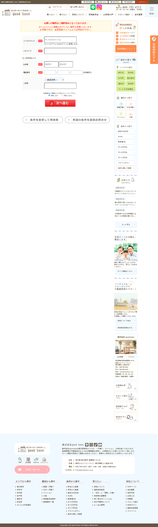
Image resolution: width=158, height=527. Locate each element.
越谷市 (19, 499)
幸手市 (19, 490)
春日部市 (20, 487)
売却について (78, 15)
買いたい (51, 15)
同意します (53, 95)
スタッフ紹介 (124, 15)
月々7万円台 (122, 157)
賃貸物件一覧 (48, 502)
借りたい (63, 15)
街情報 (130, 499)
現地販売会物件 (49, 499)
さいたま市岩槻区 (24, 505)
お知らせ (130, 496)
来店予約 (130, 493)
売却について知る (124, 321)
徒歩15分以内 (123, 131)
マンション (47, 493)
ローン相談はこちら (125, 271)
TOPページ (131, 487)
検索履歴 (129, 2)
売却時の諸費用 (100, 496)
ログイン (142, 2)
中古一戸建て (48, 490)
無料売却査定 (99, 490)
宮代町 (19, 493)
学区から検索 (73, 490)
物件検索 (88, 2)
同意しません (67, 95)
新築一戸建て (48, 487)
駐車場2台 (122, 142)
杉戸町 (19, 496)
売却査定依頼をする (125, 328)
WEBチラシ (132, 505)
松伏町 (19, 502)
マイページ (57, 7)
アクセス (131, 357)
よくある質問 (99, 505)
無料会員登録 (132, 508)
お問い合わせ (78, 7)
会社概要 (139, 15)
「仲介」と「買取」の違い (104, 493)
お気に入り (101, 2)
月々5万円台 (122, 147)
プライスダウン (124, 163)
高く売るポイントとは (103, 499)
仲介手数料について (102, 502)
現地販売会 (94, 15)
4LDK (120, 136)
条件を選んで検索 (124, 168)
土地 (45, 496)
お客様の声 (108, 15)
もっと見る (126, 224)
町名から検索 (73, 487)
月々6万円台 (122, 152)
